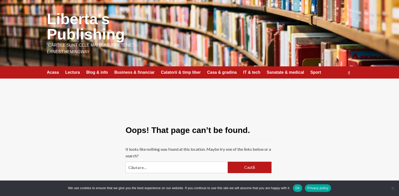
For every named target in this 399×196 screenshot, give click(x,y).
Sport (315, 72)
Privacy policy (318, 188)
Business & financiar (134, 72)
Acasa (53, 72)
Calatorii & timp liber (181, 72)
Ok (297, 188)
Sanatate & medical (285, 72)
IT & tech (252, 72)
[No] (392, 188)
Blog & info (97, 72)
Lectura (72, 72)
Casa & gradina (222, 72)
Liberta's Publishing (86, 26)
